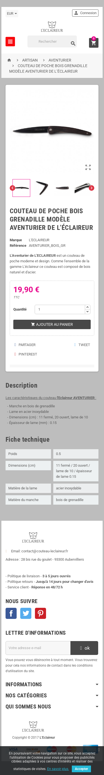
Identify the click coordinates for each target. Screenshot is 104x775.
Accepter (81, 769)
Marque (16, 240)
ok (84, 648)
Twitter (25, 613)
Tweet (82, 345)
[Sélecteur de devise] (12, 13)
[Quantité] (60, 309)
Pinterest (25, 354)
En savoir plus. (58, 769)
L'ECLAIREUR (39, 240)
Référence (18, 245)
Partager (24, 345)
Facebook (11, 613)
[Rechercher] (52, 41)
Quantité (20, 309)
